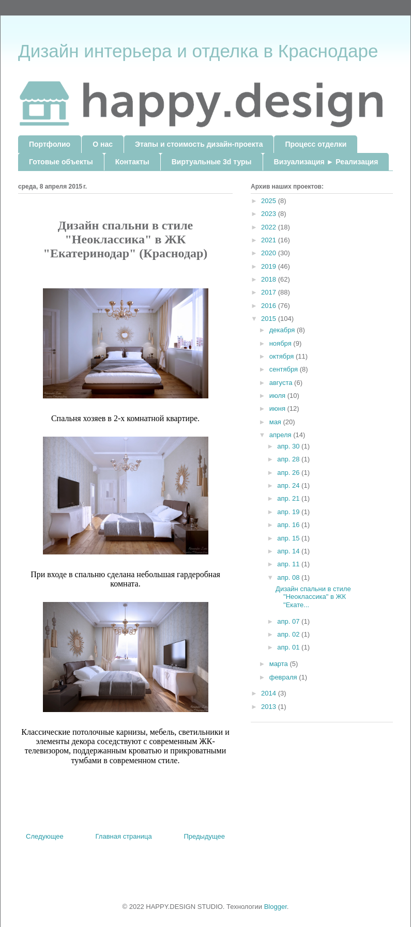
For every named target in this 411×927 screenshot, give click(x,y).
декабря (283, 330)
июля (278, 395)
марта (279, 664)
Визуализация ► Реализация (326, 162)
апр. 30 (289, 446)
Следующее (45, 836)
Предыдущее (204, 836)
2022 (269, 227)
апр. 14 (289, 551)
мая (276, 422)
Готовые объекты (61, 162)
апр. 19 (289, 512)
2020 (269, 253)
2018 (269, 279)
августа (281, 383)
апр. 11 (289, 564)
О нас (103, 144)
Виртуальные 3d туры (212, 162)
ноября (281, 343)
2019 (269, 266)
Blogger (275, 906)
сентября (284, 369)
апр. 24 (289, 485)
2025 (269, 201)
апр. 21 (289, 498)
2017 (269, 292)
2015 (269, 318)
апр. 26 (289, 472)
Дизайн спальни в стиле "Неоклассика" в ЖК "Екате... (313, 597)
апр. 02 (289, 634)
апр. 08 (289, 577)
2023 (269, 214)
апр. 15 (289, 538)
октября (282, 356)
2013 (269, 706)
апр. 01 (289, 647)
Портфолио (49, 144)
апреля (281, 435)
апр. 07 (289, 621)
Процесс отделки (315, 144)
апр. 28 (289, 459)
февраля (284, 677)
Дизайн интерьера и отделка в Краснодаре (198, 51)
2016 (269, 306)
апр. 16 (289, 525)
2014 (269, 693)
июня (278, 408)
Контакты (132, 162)
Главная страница (124, 836)
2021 (269, 240)
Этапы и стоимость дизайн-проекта (199, 144)
